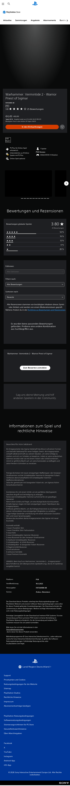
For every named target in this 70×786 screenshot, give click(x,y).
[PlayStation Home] (35, 3)
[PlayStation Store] (12, 12)
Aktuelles (7, 20)
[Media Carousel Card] (28, 183)
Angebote (35, 20)
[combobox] (35, 271)
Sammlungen (21, 20)
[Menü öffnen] (3, 4)
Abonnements (49, 20)
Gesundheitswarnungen (15, 629)
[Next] (66, 183)
